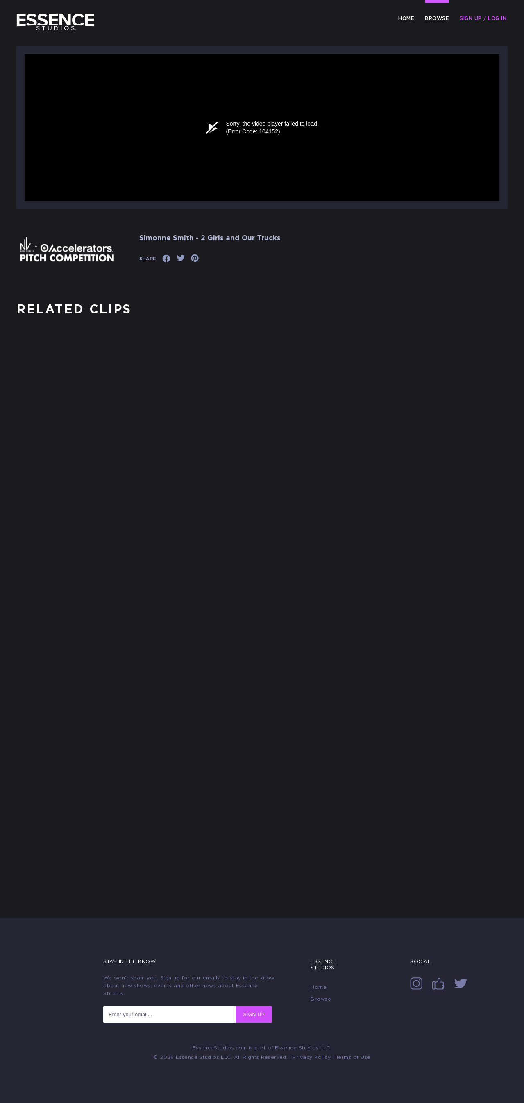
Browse (437, 18)
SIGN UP (254, 1014)
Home (406, 18)
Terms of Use (353, 1057)
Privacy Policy (312, 1057)
